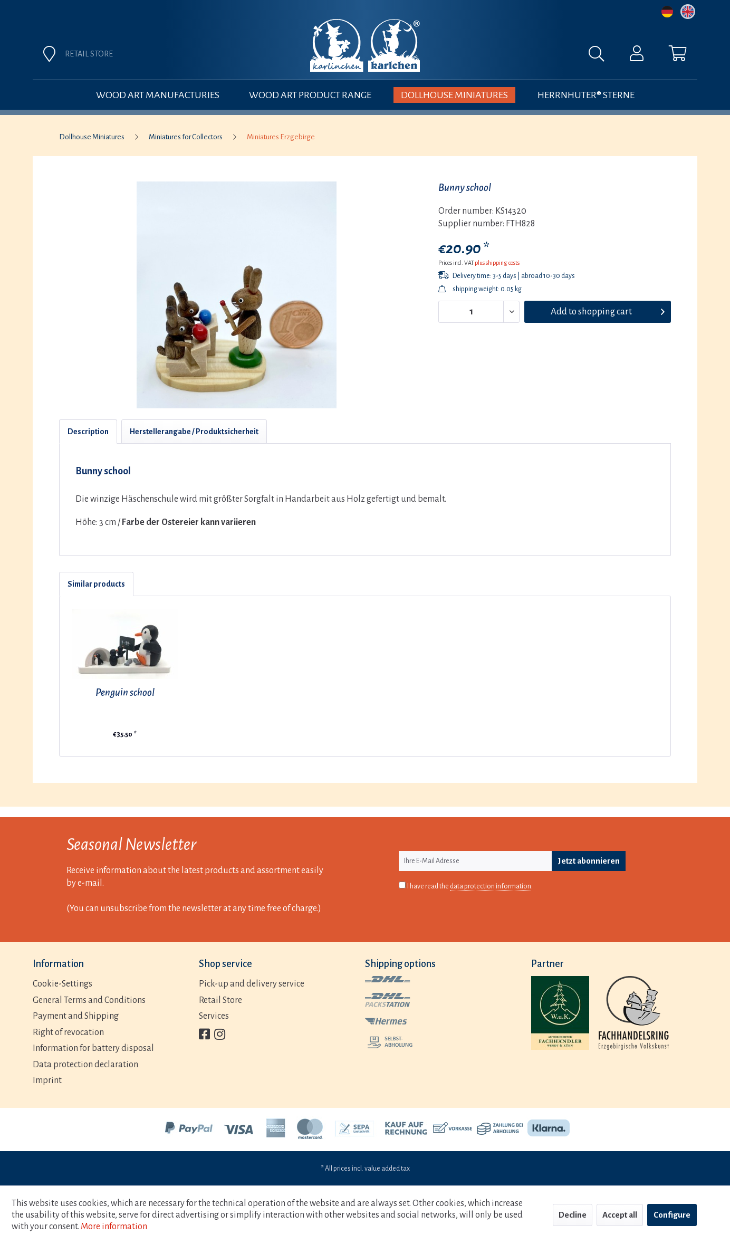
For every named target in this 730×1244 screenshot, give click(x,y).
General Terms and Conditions (89, 1000)
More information (114, 1226)
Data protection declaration (85, 1064)
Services (214, 1016)
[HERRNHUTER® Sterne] (586, 95)
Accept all (619, 1214)
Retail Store (220, 1000)
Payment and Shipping (76, 1016)
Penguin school (125, 692)
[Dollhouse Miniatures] (454, 95)
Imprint (47, 1080)
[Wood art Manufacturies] (157, 95)
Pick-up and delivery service (251, 984)
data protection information (490, 886)
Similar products (96, 584)
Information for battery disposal (93, 1048)
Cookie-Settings (62, 984)
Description (88, 431)
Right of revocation (68, 1032)
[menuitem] (482, 56)
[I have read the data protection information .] (402, 885)
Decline (573, 1214)
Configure (672, 1214)
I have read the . (470, 887)
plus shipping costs (497, 263)
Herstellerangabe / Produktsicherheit (194, 431)
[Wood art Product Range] (310, 95)
